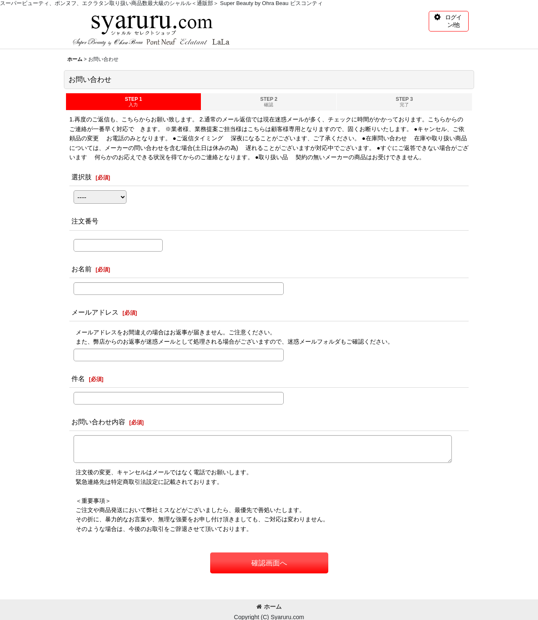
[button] (449, 21)
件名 (78, 378)
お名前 (81, 269)
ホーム (269, 606)
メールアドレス (95, 312)
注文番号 (84, 221)
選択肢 (81, 177)
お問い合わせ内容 (98, 422)
